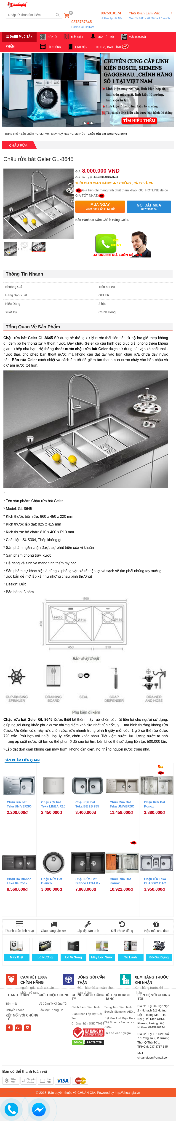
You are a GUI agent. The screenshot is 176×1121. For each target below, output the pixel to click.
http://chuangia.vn (127, 1092)
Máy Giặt (16, 957)
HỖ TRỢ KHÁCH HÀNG (117, 997)
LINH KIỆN (81, 47)
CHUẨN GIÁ (86, 1092)
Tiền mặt (11, 1003)
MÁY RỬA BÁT (137, 37)
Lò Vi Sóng (73, 957)
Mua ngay (100, 207)
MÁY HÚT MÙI (106, 37)
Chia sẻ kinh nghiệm (117, 1033)
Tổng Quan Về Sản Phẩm (33, 326)
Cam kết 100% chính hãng (33, 979)
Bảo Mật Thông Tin (51, 1010)
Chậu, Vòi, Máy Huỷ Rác (52, 133)
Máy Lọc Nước (102, 957)
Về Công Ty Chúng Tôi (53, 1003)
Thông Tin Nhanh (24, 273)
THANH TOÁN (17, 995)
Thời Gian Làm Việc (149, 15)
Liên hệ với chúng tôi (153, 997)
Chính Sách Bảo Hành (86, 1007)
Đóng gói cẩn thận (91, 979)
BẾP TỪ (52, 37)
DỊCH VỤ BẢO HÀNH (108, 47)
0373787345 (82, 24)
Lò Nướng (45, 957)
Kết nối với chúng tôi (22, 1017)
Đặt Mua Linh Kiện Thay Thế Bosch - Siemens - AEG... (119, 1022)
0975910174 (111, 15)
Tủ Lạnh (130, 957)
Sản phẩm (27, 133)
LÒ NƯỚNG (54, 47)
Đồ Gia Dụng (159, 957)
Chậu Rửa (78, 133)
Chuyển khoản (15, 1010)
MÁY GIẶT (77, 37)
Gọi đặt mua (149, 207)
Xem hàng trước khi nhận (152, 979)
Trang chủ (11, 133)
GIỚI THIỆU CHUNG (54, 995)
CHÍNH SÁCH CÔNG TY (88, 997)
